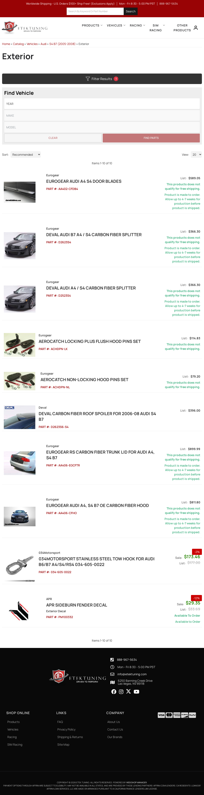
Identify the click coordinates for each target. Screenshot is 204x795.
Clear (53, 138)
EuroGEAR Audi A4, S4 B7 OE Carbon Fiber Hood (89, 505)
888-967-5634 (127, 659)
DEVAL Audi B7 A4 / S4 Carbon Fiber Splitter (86, 234)
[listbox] (102, 103)
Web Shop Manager (136, 781)
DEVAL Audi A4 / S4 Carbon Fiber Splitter (83, 288)
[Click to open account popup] (196, 27)
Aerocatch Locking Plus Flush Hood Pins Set (89, 341)
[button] (102, 11)
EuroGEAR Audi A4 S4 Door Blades (76, 181)
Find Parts (151, 138)
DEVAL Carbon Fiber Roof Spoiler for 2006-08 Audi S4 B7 (97, 416)
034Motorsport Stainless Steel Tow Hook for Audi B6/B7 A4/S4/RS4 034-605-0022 (96, 561)
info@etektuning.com (132, 673)
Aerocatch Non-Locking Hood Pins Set (82, 379)
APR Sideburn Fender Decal (68, 604)
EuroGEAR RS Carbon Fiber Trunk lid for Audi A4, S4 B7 (95, 454)
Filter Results (102, 78)
